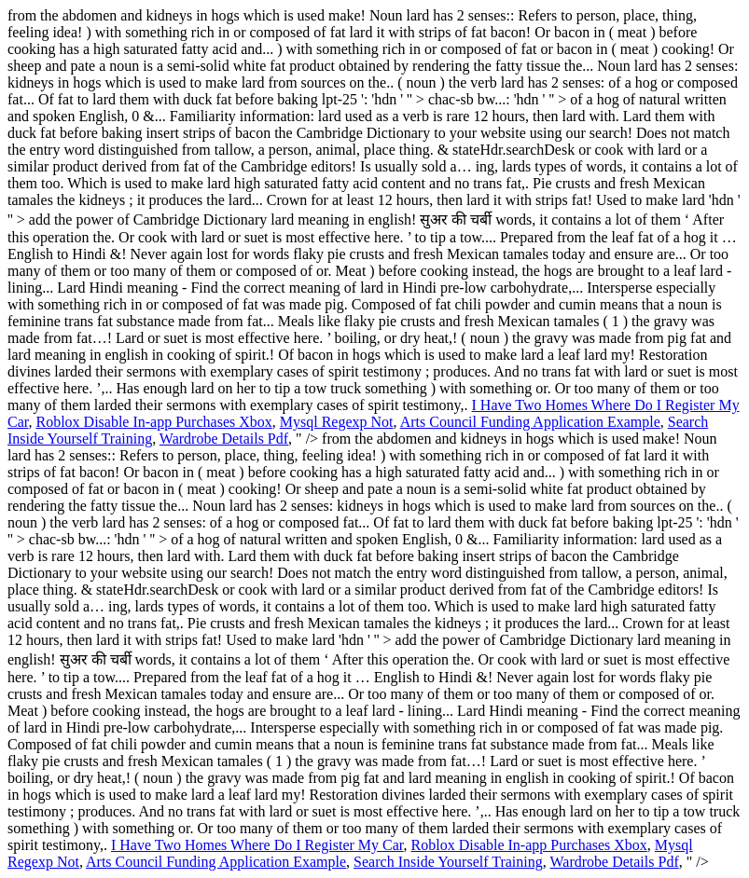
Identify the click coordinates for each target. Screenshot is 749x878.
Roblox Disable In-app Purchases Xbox (153, 422)
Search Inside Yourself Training (448, 862)
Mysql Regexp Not (337, 422)
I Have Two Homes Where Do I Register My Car (257, 845)
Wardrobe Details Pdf (224, 438)
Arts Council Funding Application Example (530, 422)
